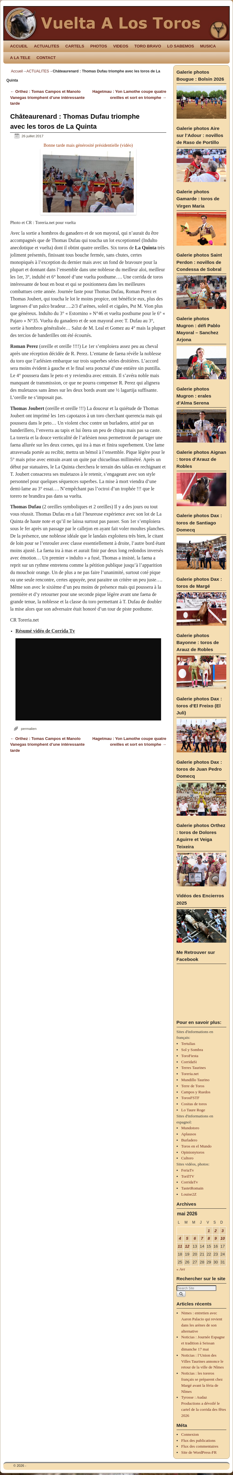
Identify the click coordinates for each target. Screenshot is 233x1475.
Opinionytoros (192, 1152)
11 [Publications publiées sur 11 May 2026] (180, 1246)
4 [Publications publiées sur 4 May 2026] (180, 1238)
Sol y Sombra (192, 1049)
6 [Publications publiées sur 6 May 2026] (195, 1238)
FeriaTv (187, 1170)
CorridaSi (189, 1062)
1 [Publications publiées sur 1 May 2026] (209, 1230)
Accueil (17, 71)
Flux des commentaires (199, 1446)
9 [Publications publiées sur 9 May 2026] (215, 1238)
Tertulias (188, 1043)
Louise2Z (189, 1194)
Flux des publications (198, 1440)
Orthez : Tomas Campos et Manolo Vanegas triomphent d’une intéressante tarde (47, 97)
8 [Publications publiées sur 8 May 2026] (209, 1238)
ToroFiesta (189, 1055)
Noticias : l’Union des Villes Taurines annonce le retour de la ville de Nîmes (202, 1361)
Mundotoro (190, 1128)
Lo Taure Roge (193, 1110)
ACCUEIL (19, 46)
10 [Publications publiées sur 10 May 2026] (222, 1238)
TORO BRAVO (147, 46)
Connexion (190, 1434)
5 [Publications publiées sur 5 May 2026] (187, 1238)
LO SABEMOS (180, 46)
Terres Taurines (193, 1067)
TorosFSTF (190, 1097)
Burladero (189, 1140)
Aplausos (188, 1134)
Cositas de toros (194, 1104)
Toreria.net (189, 1073)
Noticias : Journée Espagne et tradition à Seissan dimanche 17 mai (203, 1343)
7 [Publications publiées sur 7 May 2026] (202, 1238)
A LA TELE (20, 57)
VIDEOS (120, 46)
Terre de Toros (192, 1086)
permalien (28, 728)
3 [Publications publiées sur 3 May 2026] (222, 1230)
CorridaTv (189, 1182)
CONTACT (46, 57)
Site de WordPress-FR (199, 1452)
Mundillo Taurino (195, 1079)
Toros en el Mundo (196, 1146)
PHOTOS (98, 46)
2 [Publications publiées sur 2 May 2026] (215, 1230)
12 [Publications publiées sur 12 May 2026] (187, 1246)
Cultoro (187, 1158)
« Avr (181, 1269)
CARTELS (74, 46)
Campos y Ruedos (195, 1092)
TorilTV (187, 1176)
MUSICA (208, 46)
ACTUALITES (46, 46)
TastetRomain (192, 1188)
